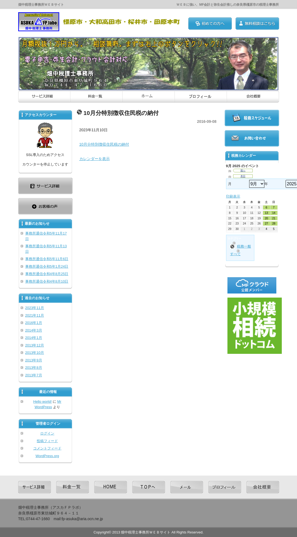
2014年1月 (33, 338)
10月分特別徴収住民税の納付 (104, 144)
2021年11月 (34, 315)
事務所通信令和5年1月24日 (46, 266)
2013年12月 (34, 345)
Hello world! (42, 401)
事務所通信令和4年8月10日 (46, 281)
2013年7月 (33, 375)
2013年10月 (34, 353)
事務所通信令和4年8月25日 (46, 274)
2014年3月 (33, 330)
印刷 (233, 196)
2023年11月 (34, 308)
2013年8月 (33, 368)
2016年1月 (33, 323)
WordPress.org (47, 456)
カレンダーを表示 (94, 159)
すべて (235, 254)
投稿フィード (47, 441)
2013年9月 (33, 360)
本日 (242, 176)
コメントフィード (47, 448)
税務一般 (240, 246)
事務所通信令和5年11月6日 (46, 259)
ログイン (47, 433)
